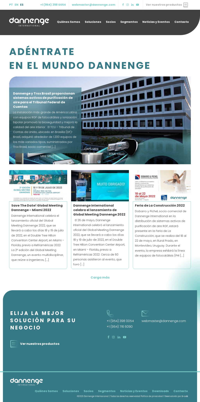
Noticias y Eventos (156, 22)
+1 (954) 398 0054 (53, 5)
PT (11, 5)
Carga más (100, 277)
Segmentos (129, 22)
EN (16, 5)
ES (21, 5)
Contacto (181, 22)
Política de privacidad (152, 396)
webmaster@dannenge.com (93, 5)
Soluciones (93, 22)
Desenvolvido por (176, 396)
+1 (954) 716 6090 (120, 326)
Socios (111, 22)
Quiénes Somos (68, 22)
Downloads (160, 391)
